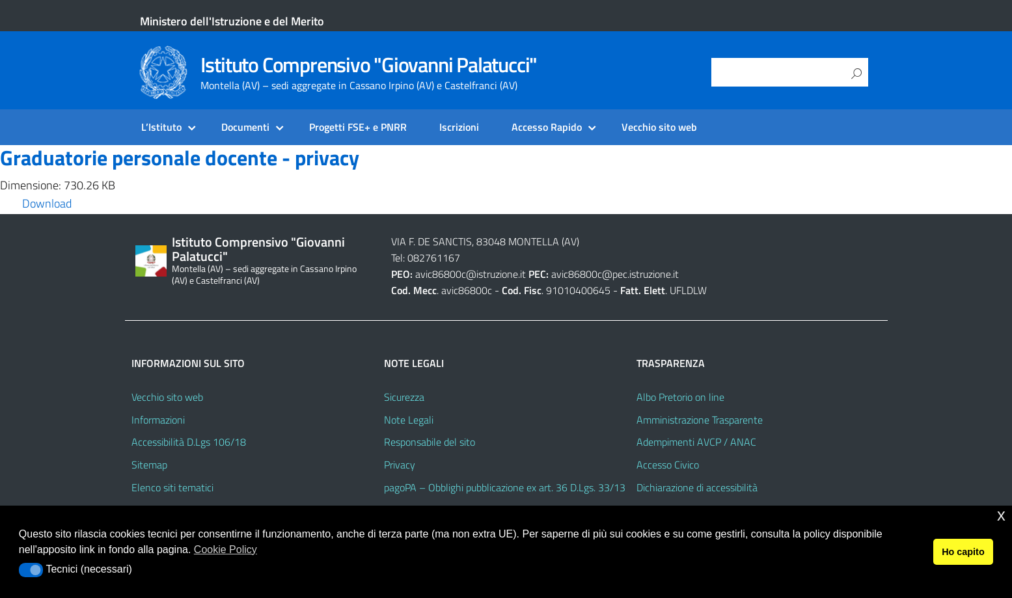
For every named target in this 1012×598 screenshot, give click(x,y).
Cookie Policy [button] (225, 549)
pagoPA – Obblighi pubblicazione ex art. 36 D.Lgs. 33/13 (504, 487)
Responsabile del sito (429, 442)
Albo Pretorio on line (680, 397)
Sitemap (149, 464)
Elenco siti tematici (172, 487)
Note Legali (408, 420)
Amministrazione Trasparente (699, 420)
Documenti (245, 127)
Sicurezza (404, 397)
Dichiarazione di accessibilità (697, 487)
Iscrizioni (459, 127)
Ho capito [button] (963, 552)
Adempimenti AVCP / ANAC (696, 442)
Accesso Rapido (547, 127)
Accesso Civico (667, 464)
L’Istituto (161, 127)
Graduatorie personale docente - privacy (179, 157)
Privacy (399, 464)
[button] (31, 570)
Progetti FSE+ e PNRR (358, 127)
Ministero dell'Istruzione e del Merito (232, 21)
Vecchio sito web (659, 127)
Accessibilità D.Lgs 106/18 (188, 442)
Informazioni (158, 420)
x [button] (1001, 515)
